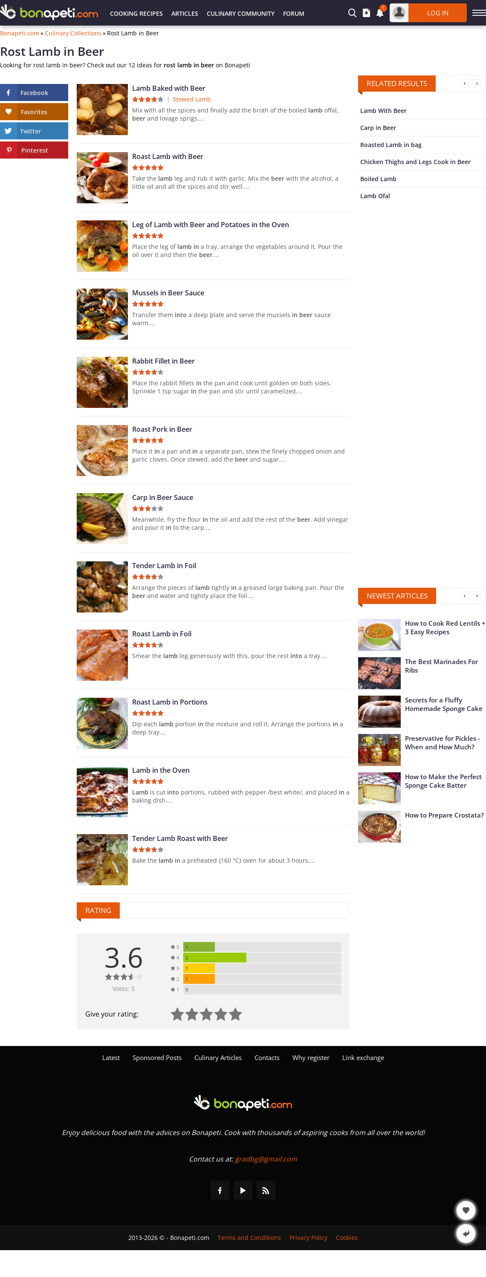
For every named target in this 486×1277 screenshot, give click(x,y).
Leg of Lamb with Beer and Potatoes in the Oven (210, 224)
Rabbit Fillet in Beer (163, 361)
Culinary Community (241, 13)
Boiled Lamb (378, 179)
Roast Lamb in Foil (161, 633)
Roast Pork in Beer (162, 429)
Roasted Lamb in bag (391, 145)
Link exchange (363, 1057)
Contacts (267, 1057)
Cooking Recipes (136, 13)
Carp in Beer (378, 128)
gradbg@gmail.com (266, 1159)
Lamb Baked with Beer (168, 88)
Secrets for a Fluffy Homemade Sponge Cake (444, 704)
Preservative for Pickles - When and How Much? (442, 742)
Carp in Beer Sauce (162, 497)
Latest (111, 1057)
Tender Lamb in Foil (164, 565)
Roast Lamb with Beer (167, 156)
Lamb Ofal (375, 196)
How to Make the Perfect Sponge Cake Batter (443, 780)
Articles (184, 13)
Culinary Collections (73, 33)
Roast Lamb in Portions (170, 702)
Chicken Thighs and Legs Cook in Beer (415, 162)
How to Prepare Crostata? (444, 815)
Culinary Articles (218, 1057)
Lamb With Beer (383, 111)
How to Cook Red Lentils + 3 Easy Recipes (445, 627)
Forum (293, 13)
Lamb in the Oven (161, 770)
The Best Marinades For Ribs (441, 665)
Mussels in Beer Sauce (168, 293)
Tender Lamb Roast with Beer (180, 838)
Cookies (347, 1238)
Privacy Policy (308, 1238)
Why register (311, 1057)
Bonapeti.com (19, 33)
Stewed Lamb (192, 99)
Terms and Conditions (249, 1238)
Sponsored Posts (157, 1057)
